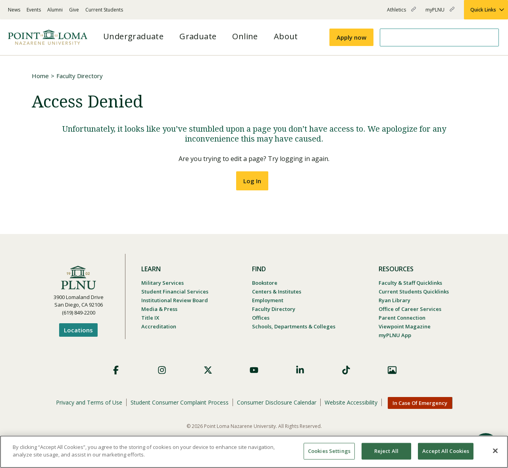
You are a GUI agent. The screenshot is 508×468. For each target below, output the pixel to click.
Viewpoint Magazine (405, 326)
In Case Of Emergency (420, 403)
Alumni (55, 9)
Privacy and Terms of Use (89, 402)
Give (74, 9)
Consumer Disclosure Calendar (276, 402)
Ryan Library (394, 300)
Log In (252, 181)
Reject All (386, 451)
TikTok (346, 370)
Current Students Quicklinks (414, 291)
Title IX (150, 317)
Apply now (351, 37)
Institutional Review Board (174, 300)
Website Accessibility (351, 402)
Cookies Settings (329, 451)
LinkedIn (300, 370)
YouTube (254, 370)
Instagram (162, 370)
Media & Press (159, 309)
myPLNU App (395, 335)
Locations (78, 330)
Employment (267, 300)
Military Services (162, 282)
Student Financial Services (174, 291)
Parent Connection (402, 317)
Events (34, 9)
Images (392, 370)
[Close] (495, 450)
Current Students (104, 9)
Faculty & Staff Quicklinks (410, 282)
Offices (260, 317)
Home (40, 76)
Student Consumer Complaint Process (180, 402)
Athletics (401, 12)
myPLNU (439, 12)
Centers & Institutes (276, 291)
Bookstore (264, 282)
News (14, 9)
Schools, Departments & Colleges (293, 326)
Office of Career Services (410, 309)
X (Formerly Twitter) (208, 370)
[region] (254, 451)
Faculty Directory (79, 76)
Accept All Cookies (445, 451)
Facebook (116, 370)
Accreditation (158, 326)
